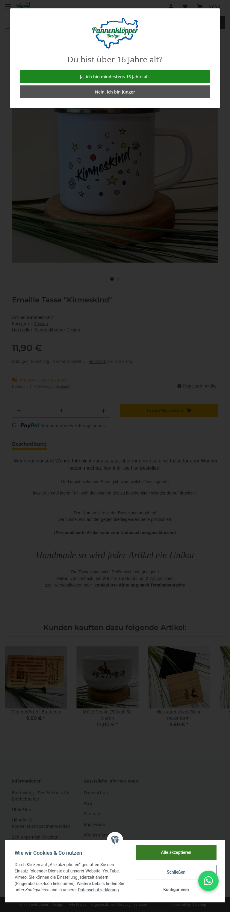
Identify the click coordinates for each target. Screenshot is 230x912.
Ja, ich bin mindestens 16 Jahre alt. (115, 76)
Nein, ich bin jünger (115, 92)
